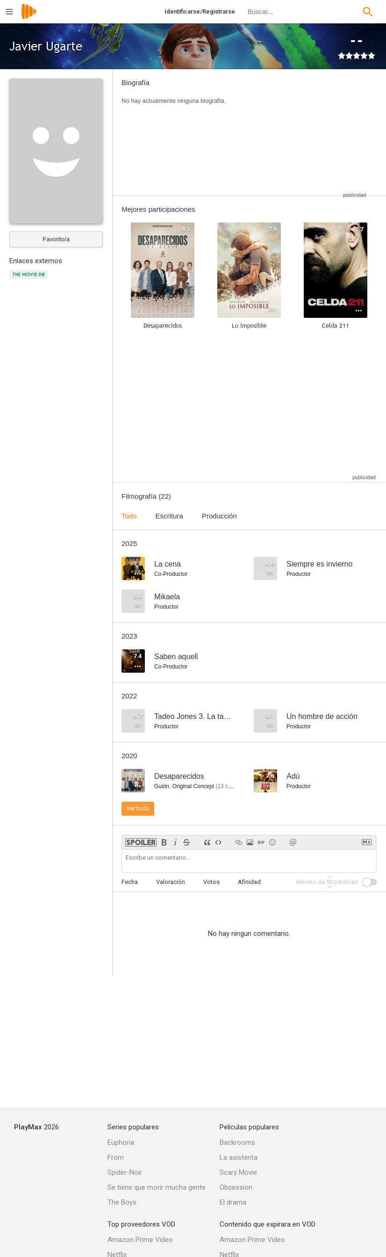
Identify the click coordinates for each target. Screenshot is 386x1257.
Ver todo (138, 808)
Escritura (169, 516)
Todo (129, 516)
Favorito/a (56, 239)
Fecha (130, 881)
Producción (219, 516)
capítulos (232, 786)
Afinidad (249, 881)
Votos (211, 881)
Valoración (170, 881)
